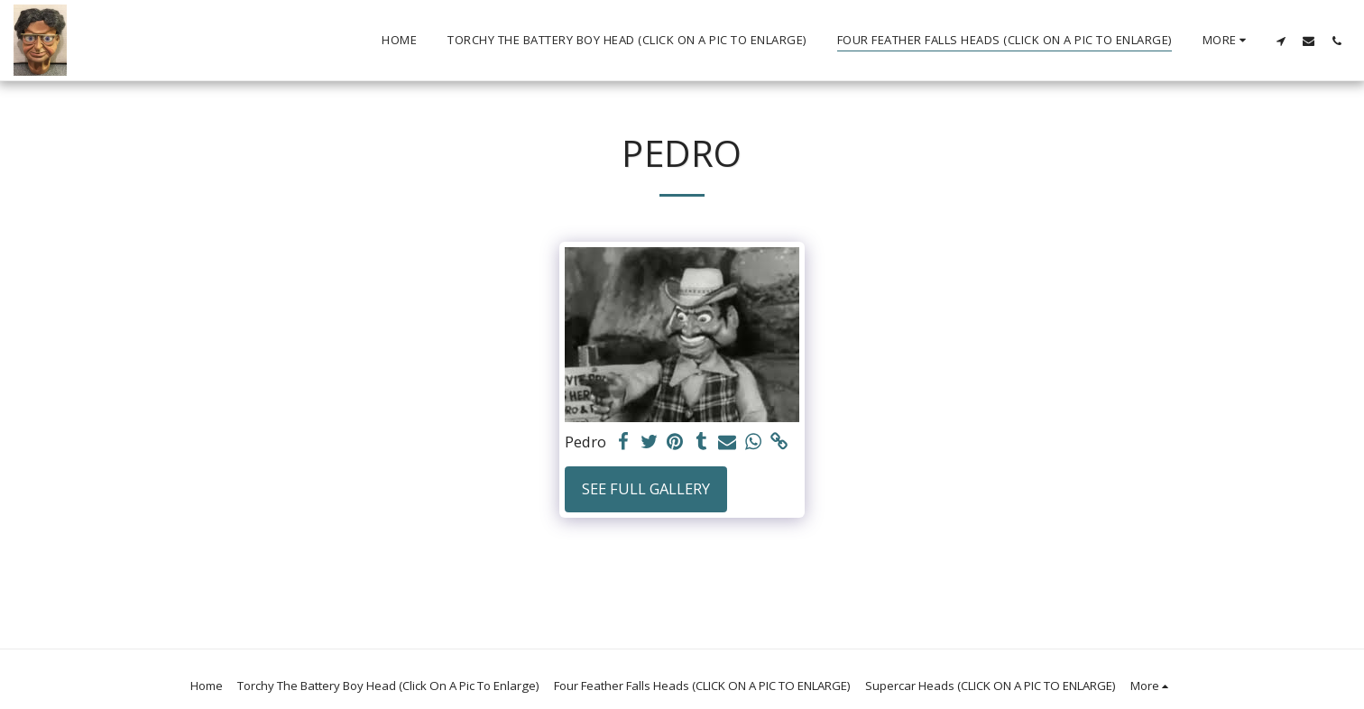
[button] (1280, 40)
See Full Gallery (646, 488)
